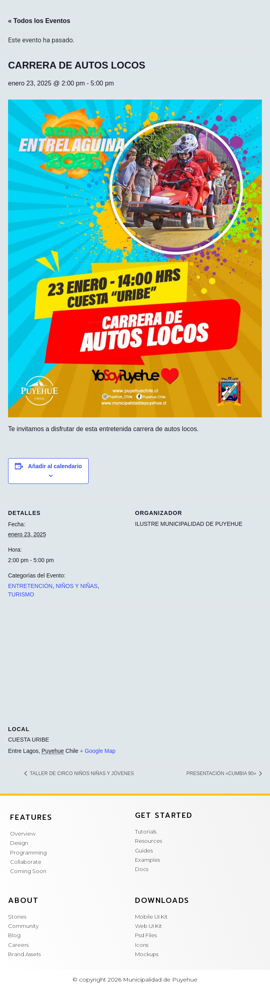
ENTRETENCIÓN (30, 586)
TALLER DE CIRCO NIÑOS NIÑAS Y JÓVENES (81, 773)
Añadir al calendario (55, 466)
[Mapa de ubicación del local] (135, 662)
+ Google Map (97, 751)
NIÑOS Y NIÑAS (77, 586)
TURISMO (21, 594)
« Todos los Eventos (39, 20)
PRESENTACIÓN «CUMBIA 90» (222, 773)
